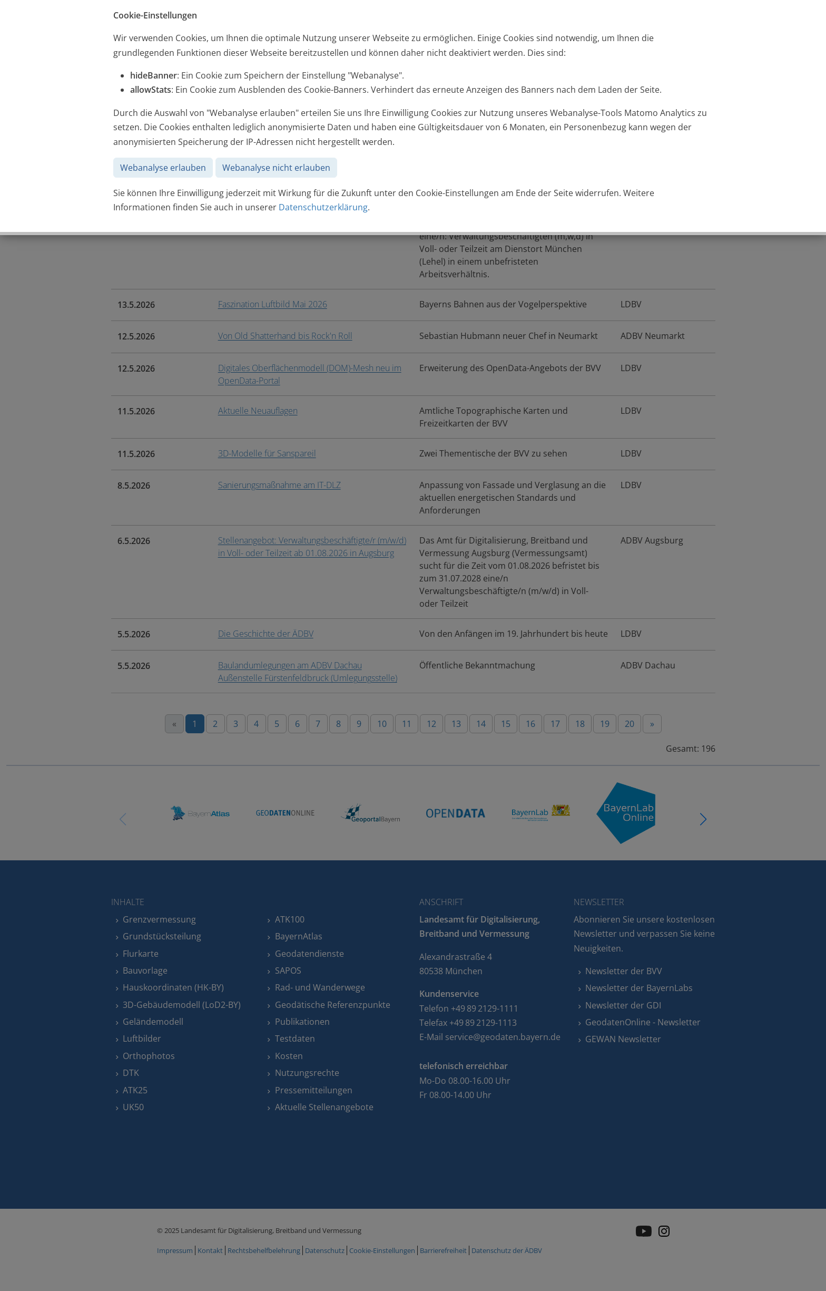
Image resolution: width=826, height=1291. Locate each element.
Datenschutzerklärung (323, 207)
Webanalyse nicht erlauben (276, 167)
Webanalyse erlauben (163, 167)
